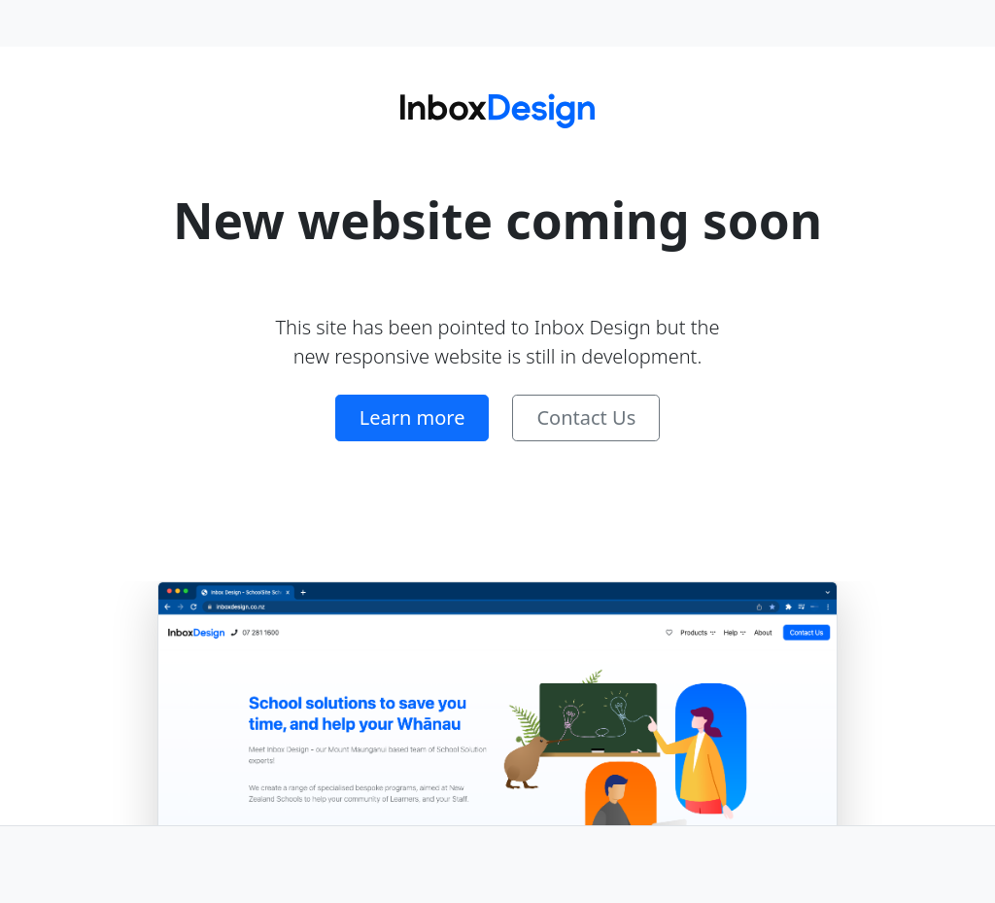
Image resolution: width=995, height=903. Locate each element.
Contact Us (585, 417)
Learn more (412, 417)
